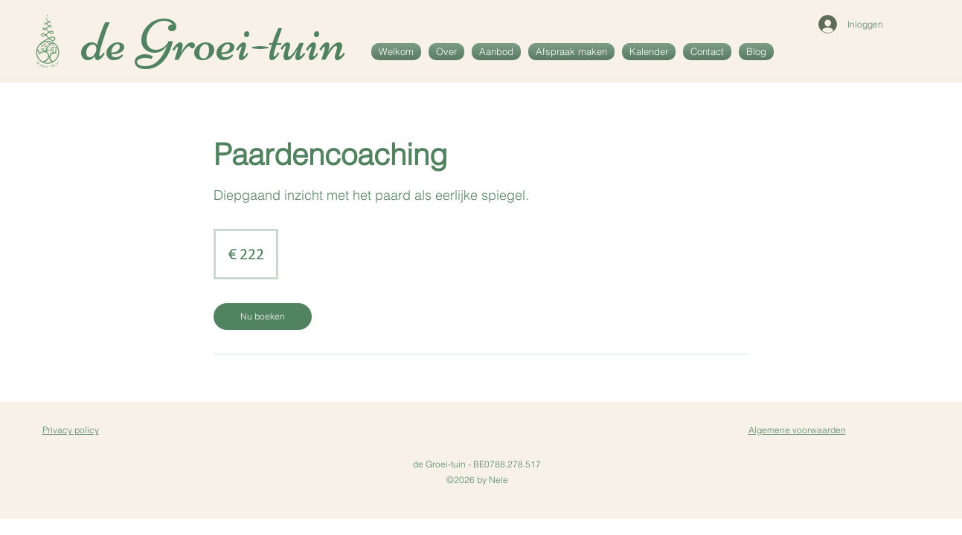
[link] (263, 316)
